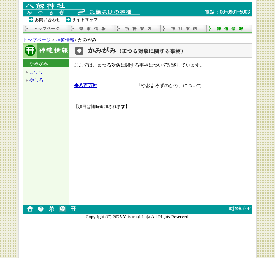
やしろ (36, 80)
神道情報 (65, 40)
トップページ (37, 40)
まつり (36, 72)
